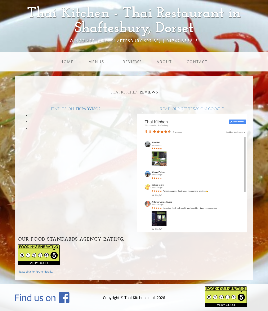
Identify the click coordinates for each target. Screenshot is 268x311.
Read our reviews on (192, 109)
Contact (197, 61)
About (164, 61)
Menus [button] (98, 61)
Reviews (132, 61)
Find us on (76, 109)
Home (67, 61)
